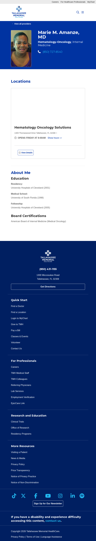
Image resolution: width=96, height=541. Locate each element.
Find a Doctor (17, 306)
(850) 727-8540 (50, 51)
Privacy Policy (18, 464)
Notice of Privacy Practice (23, 476)
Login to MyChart (19, 318)
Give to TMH (17, 324)
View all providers (22, 24)
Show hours (55, 138)
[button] (83, 12)
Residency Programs (21, 434)
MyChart (91, 2)
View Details (26, 153)
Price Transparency (20, 470)
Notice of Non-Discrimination (25, 482)
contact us (53, 520)
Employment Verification (23, 397)
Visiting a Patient (19, 452)
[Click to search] (78, 12)
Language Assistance (51, 537)
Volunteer (15, 342)
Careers (55, 2)
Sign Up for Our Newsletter (48, 503)
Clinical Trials (17, 422)
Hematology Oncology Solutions (42, 127)
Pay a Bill (15, 330)
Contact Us (16, 348)
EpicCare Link (18, 403)
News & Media (18, 458)
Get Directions (47, 286)
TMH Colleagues (19, 379)
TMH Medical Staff (20, 373)
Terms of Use (32, 537)
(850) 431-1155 (48, 269)
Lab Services (17, 391)
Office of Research (20, 428)
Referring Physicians (21, 385)
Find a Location (18, 312)
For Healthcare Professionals (73, 2)
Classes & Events (19, 336)
